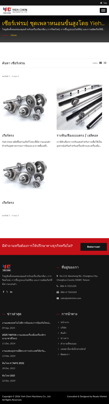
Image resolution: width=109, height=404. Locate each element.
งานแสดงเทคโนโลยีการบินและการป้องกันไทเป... (26, 322)
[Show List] (105, 63)
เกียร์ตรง (8, 135)
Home (14, 35)
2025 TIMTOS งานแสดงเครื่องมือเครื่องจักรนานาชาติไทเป (24, 336)
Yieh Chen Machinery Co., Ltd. (36, 395)
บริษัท (63, 327)
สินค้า (63, 332)
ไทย (105, 3)
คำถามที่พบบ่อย (68, 343)
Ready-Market (100, 395)
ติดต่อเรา (65, 353)
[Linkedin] (11, 291)
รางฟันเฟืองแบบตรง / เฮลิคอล (77, 135)
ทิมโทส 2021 (8, 375)
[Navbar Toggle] (103, 10)
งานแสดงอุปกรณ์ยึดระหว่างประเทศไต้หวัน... (24, 350)
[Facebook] (3, 291)
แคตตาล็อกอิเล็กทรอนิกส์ (73, 348)
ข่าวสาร (65, 337)
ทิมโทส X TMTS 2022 (13, 362)
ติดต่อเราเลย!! (93, 246)
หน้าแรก (65, 321)
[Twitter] (7, 291)
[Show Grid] (100, 63)
